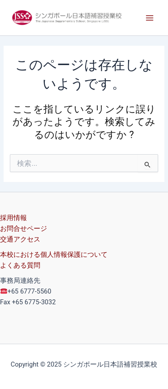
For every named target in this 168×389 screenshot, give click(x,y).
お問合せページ (23, 229)
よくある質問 (20, 265)
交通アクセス (20, 239)
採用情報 (13, 218)
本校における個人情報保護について (54, 255)
